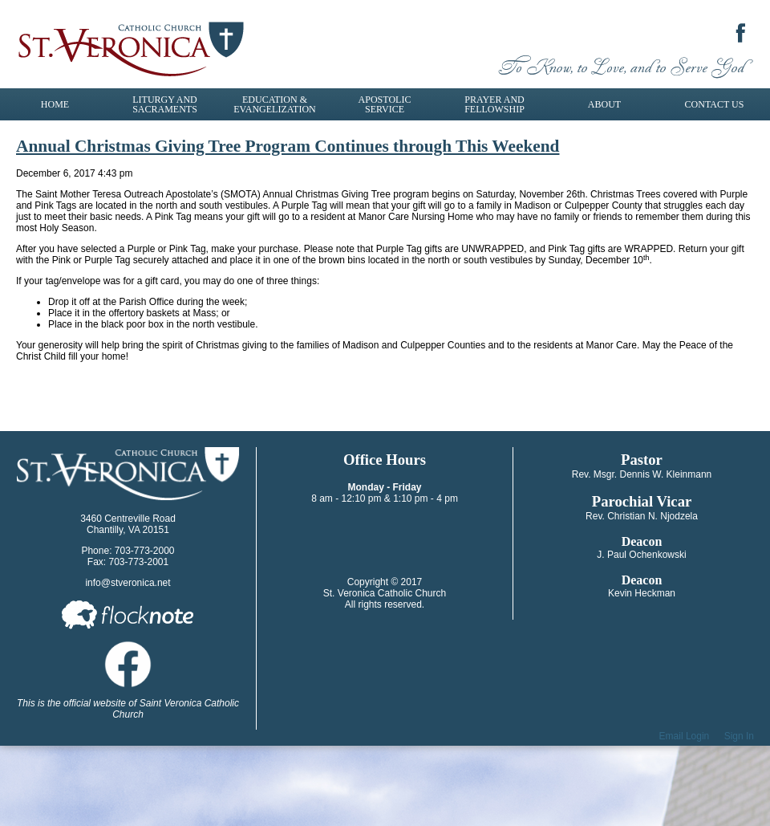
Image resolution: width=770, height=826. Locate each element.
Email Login (684, 736)
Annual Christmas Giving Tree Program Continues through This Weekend (287, 146)
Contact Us (714, 104)
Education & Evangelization (274, 104)
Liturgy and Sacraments (164, 104)
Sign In (739, 736)
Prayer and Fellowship (494, 104)
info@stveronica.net (127, 582)
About (604, 104)
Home (55, 104)
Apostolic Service (385, 104)
